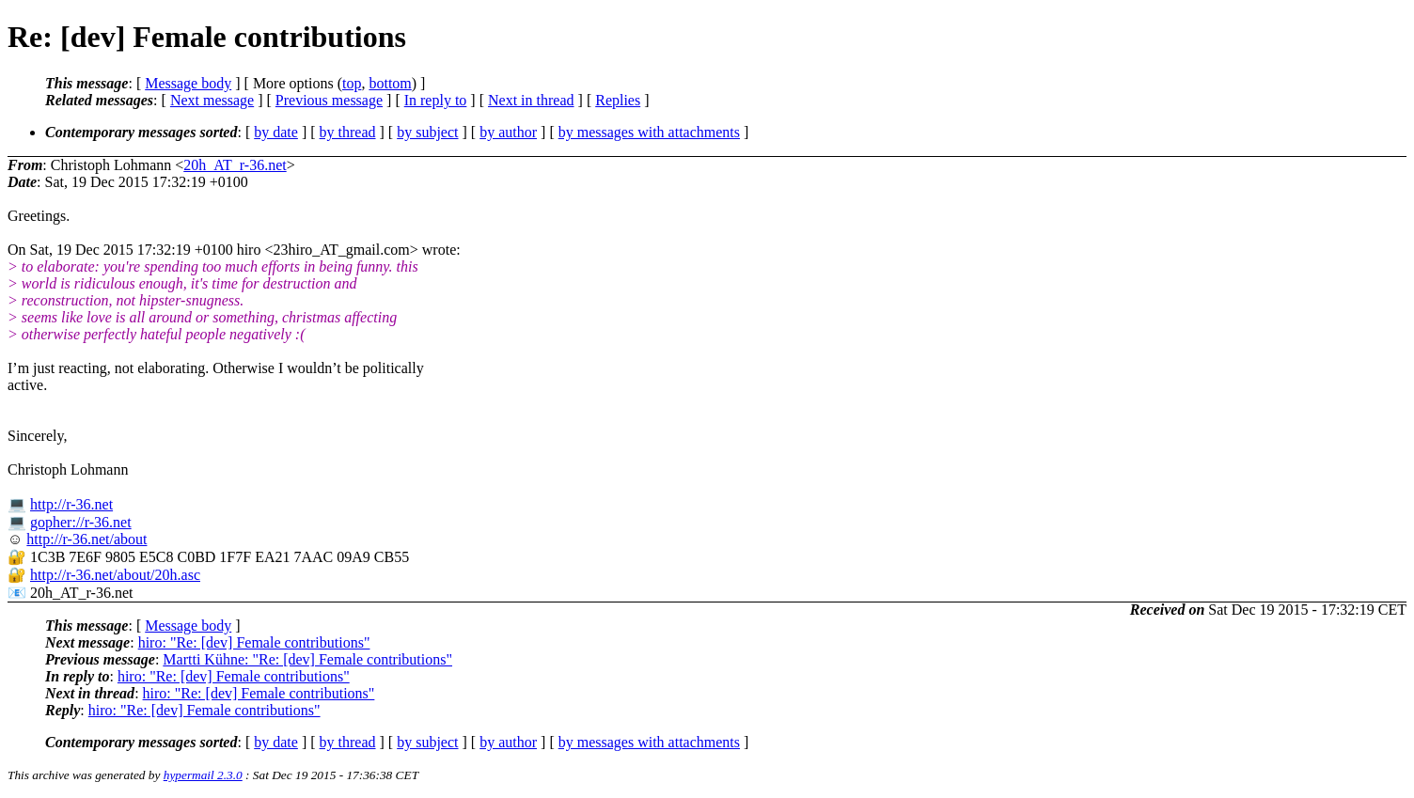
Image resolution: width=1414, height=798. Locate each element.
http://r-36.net (71, 504)
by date (276, 132)
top (351, 83)
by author (508, 132)
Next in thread (531, 100)
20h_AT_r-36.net (234, 165)
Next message (212, 100)
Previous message (329, 100)
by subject (427, 132)
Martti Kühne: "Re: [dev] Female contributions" (307, 659)
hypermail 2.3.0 (203, 775)
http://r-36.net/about (86, 539)
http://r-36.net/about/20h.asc (115, 575)
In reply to (435, 100)
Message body (188, 83)
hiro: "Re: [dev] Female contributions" (254, 642)
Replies (617, 100)
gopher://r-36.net (81, 522)
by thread (348, 132)
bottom (390, 83)
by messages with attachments (649, 132)
